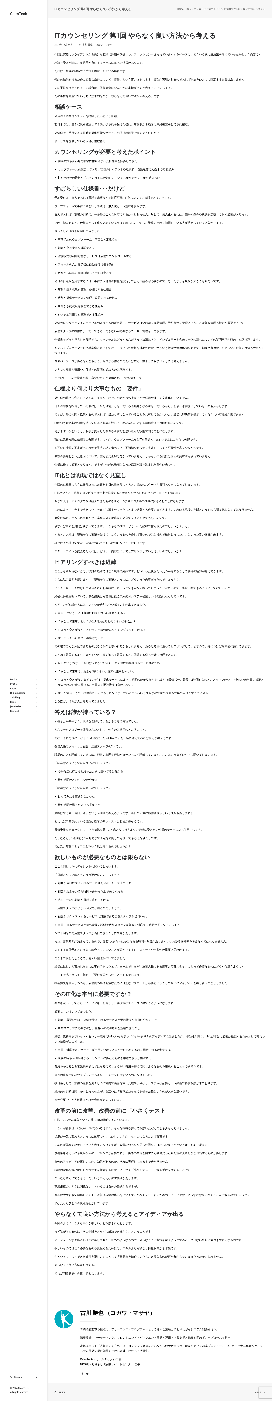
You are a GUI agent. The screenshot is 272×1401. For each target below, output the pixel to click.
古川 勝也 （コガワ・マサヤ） (98, 44)
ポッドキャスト (195, 9)
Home (180, 9)
